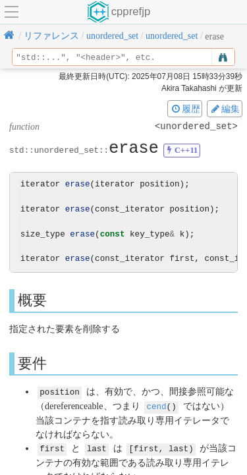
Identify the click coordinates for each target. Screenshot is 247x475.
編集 (224, 108)
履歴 (185, 108)
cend (156, 405)
